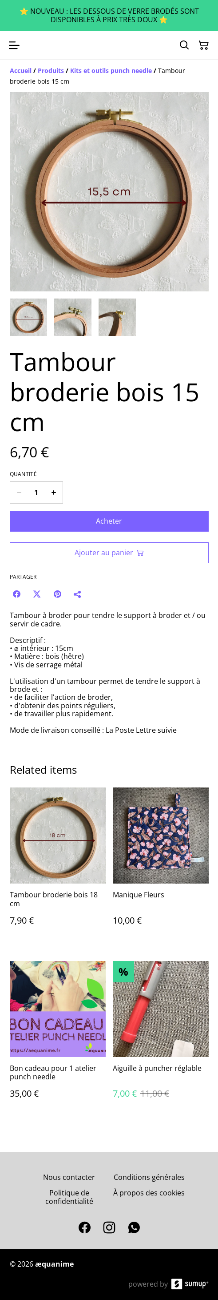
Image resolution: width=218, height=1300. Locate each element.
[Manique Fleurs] (161, 865)
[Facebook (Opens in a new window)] (16, 594)
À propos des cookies (149, 1193)
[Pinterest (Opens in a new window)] (57, 594)
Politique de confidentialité (69, 1197)
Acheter (109, 521)
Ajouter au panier (109, 552)
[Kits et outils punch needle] (111, 70)
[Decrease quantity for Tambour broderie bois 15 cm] (19, 492)
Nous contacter (69, 1177)
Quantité (23, 474)
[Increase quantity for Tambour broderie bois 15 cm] (54, 492)
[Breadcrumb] (109, 76)
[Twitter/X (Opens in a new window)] (37, 594)
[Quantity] (36, 492)
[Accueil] (21, 70)
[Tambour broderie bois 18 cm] (58, 865)
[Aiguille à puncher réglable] (161, 1038)
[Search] (184, 45)
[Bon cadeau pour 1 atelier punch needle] (58, 1038)
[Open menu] (14, 45)
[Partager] (77, 594)
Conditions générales (149, 1177)
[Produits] (51, 70)
